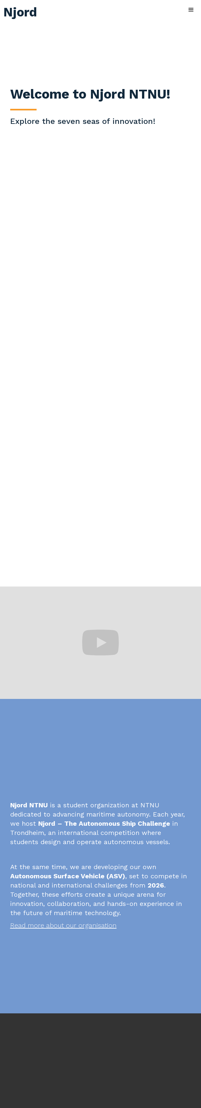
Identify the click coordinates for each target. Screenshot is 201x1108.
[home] (18, 9)
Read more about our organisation (63, 925)
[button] (191, 10)
